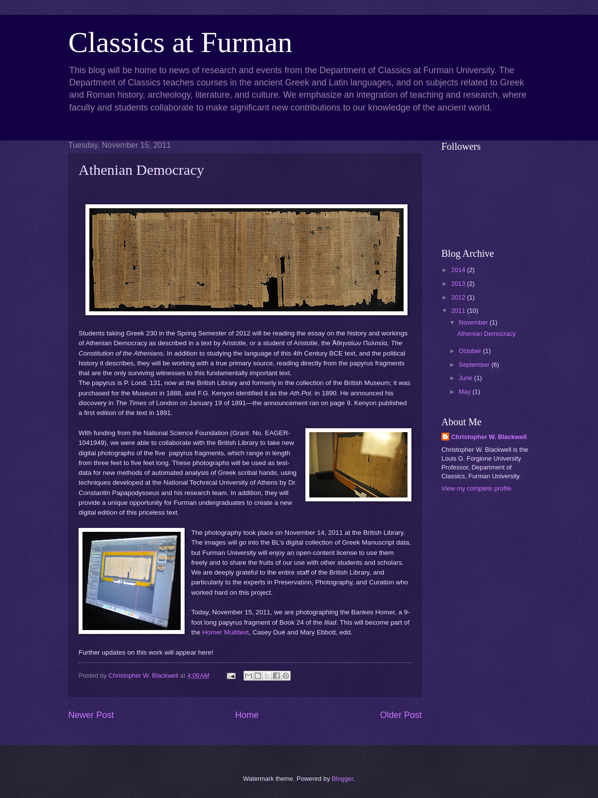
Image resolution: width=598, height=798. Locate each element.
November (474, 322)
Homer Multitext (225, 632)
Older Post (401, 715)
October (471, 351)
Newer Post (91, 715)
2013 (459, 283)
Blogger (342, 778)
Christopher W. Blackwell (489, 436)
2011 (459, 310)
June (466, 378)
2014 (459, 270)
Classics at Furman (180, 42)
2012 (459, 297)
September (475, 364)
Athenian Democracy (486, 333)
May (465, 391)
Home (247, 715)
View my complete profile (476, 488)
